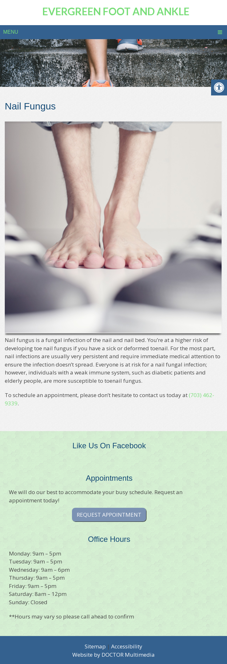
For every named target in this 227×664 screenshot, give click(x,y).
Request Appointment (109, 514)
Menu (10, 32)
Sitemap (95, 646)
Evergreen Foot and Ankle (115, 11)
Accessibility (126, 646)
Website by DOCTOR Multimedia (113, 654)
